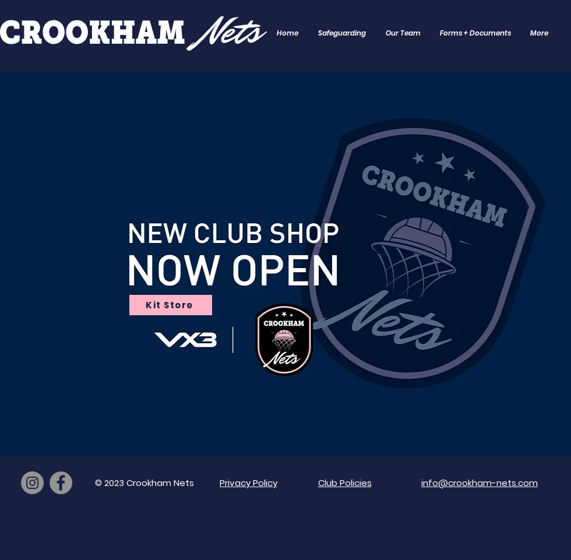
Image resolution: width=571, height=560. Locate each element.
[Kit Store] (170, 305)
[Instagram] (32, 482)
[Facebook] (61, 482)
